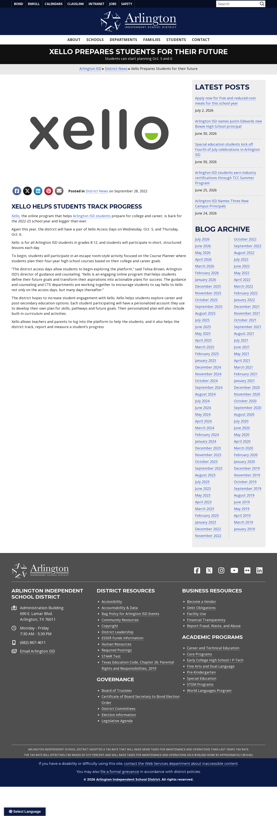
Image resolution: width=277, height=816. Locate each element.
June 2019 (242, 502)
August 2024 (205, 394)
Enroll (34, 4)
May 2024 (202, 414)
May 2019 (241, 508)
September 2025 (208, 306)
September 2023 (208, 468)
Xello (15, 216)
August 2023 (205, 475)
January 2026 (205, 279)
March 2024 (204, 428)
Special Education (201, 680)
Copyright (110, 628)
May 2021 (241, 353)
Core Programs (199, 656)
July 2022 (241, 259)
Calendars (54, 4)
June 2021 (242, 347)
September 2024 (208, 387)
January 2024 (205, 441)
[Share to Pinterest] (48, 191)
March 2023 (204, 508)
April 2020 (242, 441)
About (73, 39)
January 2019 (244, 529)
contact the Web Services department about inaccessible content (181, 766)
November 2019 (247, 475)
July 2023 (202, 481)
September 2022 (247, 246)
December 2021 (247, 306)
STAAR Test (111, 658)
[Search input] (237, 4)
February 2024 (207, 434)
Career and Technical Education (213, 650)
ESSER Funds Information (122, 640)
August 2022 (244, 252)
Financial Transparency (206, 622)
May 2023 (202, 495)
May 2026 (202, 252)
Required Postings (117, 652)
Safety (126, 4)
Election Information (119, 717)
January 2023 (205, 522)
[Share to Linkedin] (38, 191)
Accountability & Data (120, 609)
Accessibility (112, 603)
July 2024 (202, 401)
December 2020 (247, 387)
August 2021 (244, 333)
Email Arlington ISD (37, 653)
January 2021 (244, 380)
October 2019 (245, 481)
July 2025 (202, 320)
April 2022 (242, 279)
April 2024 (203, 421)
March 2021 (243, 367)
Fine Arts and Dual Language (210, 668)
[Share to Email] (59, 191)
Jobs (112, 4)
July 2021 (241, 340)
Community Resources (120, 622)
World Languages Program (209, 692)
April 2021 (242, 360)
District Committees (118, 710)
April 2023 (203, 502)
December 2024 (208, 367)
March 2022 (243, 286)
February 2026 (207, 273)
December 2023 (208, 448)
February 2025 (207, 353)
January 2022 (244, 299)
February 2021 (246, 374)
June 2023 (203, 488)
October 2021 (245, 320)
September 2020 (247, 407)
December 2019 (247, 468)
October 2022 (245, 239)
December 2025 (208, 286)
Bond (18, 4)
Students (176, 39)
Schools (95, 39)
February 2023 (207, 515)
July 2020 (241, 421)
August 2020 (244, 414)
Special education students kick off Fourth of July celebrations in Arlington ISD (227, 149)
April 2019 (242, 515)
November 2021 (247, 313)
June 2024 (203, 407)
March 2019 (243, 522)
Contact (201, 39)
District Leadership (117, 634)
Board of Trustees (117, 692)
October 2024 (206, 380)
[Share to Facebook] (17, 191)
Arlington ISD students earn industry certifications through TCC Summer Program (225, 177)
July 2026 (202, 239)
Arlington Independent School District (128, 781)
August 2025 (205, 313)
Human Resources (116, 646)
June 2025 (203, 326)
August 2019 (244, 495)
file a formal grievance (119, 774)
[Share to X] (27, 191)
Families (151, 39)
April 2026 (203, 259)
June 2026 (203, 246)
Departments (123, 39)
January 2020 (244, 461)
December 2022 (208, 529)
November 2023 (208, 454)
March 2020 (243, 448)
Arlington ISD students (92, 216)
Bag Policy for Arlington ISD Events (130, 615)
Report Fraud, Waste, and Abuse (214, 628)
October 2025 (206, 299)
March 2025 (204, 347)
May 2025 (202, 333)
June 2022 (242, 266)
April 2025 (203, 340)
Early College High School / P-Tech (215, 662)
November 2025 (208, 293)
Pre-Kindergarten (201, 674)
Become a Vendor (201, 603)
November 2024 (208, 374)
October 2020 (245, 401)
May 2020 (241, 434)
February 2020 (246, 454)
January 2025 (205, 360)
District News (97, 191)
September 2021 (247, 326)
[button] (262, 4)
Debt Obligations (201, 609)
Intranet (96, 4)
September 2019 (247, 488)
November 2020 (247, 394)
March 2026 (204, 266)
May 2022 (241, 273)
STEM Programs (200, 686)
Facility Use (196, 615)
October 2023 (206, 461)
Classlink (75, 4)
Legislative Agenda (117, 722)
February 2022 (246, 293)
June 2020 (242, 428)
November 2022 (208, 535)
